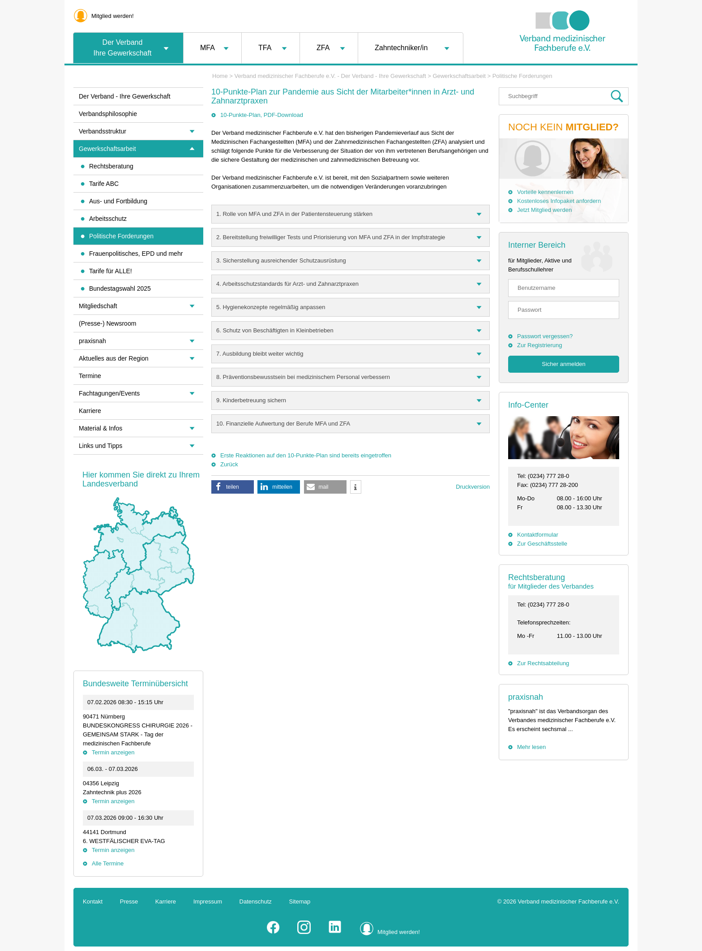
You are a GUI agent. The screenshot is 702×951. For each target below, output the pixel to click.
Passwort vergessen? (545, 336)
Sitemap (300, 901)
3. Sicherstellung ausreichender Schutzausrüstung (281, 260)
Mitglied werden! (112, 16)
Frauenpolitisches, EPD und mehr (136, 253)
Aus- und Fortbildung (118, 201)
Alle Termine (108, 863)
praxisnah (525, 697)
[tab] (350, 214)
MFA (207, 48)
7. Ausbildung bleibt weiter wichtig (259, 353)
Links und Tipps (100, 445)
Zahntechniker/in (401, 48)
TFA (264, 48)
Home (220, 76)
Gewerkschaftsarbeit (459, 76)
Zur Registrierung (539, 345)
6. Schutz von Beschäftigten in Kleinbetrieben (275, 330)
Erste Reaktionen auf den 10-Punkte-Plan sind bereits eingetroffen (305, 455)
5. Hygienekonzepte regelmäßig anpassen (270, 307)
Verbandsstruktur (102, 131)
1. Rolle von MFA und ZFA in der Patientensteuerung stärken (294, 214)
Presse (129, 901)
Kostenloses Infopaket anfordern (559, 201)
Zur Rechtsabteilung (543, 663)
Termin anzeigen (113, 752)
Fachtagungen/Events (109, 393)
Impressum (207, 901)
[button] (232, 487)
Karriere (90, 410)
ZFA (323, 48)
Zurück (229, 464)
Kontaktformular (537, 534)
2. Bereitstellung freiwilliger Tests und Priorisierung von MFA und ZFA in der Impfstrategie (330, 237)
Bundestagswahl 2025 (120, 288)
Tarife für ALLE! (110, 271)
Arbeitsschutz (108, 218)
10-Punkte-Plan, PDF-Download (261, 115)
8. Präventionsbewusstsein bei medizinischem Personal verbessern (303, 377)
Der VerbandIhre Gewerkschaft (123, 48)
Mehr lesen (531, 747)
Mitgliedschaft (98, 306)
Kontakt (93, 901)
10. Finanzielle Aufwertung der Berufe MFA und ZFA (283, 423)
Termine (90, 375)
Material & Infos (100, 428)
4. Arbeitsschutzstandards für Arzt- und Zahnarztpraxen (287, 283)
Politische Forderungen (121, 236)
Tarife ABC (104, 183)
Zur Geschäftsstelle (542, 543)
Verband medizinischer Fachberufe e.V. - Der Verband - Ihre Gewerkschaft (330, 76)
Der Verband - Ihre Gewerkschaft (125, 96)
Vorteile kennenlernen (545, 192)
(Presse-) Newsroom (107, 323)
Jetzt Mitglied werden (544, 210)
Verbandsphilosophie (108, 113)
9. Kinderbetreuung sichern (251, 400)
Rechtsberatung (111, 166)
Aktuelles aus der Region (114, 358)
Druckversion (473, 486)
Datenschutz (256, 901)
